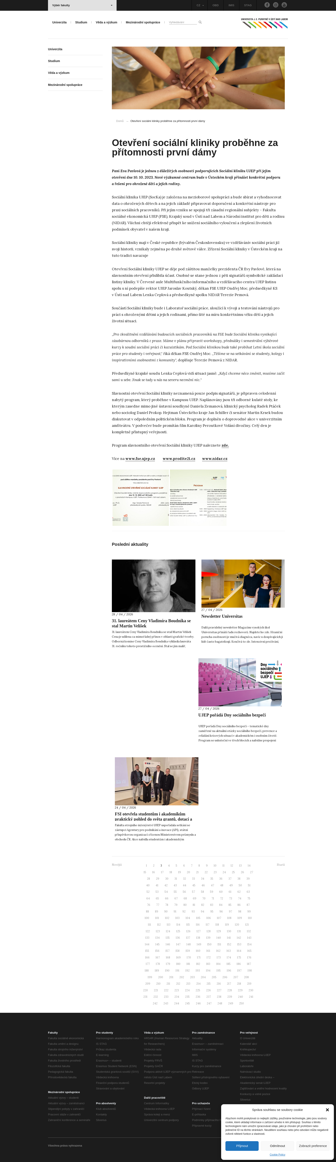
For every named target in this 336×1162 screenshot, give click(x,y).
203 (192, 977)
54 (166, 892)
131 (239, 931)
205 (214, 977)
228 (229, 990)
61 (230, 892)
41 (157, 885)
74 (239, 898)
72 (221, 898)
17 (162, 872)
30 (166, 879)
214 (198, 984)
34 (202, 879)
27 (251, 872)
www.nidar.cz (214, 458)
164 (239, 951)
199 (150, 977)
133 (147, 938)
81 (194, 905)
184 (218, 964)
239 (229, 997)
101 (157, 918)
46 (203, 885)
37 (229, 879)
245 (187, 1003)
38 (238, 879)
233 (166, 997)
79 (175, 905)
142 (239, 938)
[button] (327, 1110)
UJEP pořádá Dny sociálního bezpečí (232, 715)
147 (178, 944)
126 (188, 931)
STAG (248, 5)
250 (241, 1003)
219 (249, 984)
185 (228, 964)
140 (218, 938)
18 (171, 872)
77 (157, 905)
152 (229, 944)
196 (229, 970)
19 (179, 872)
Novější (117, 865)
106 (208, 918)
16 (153, 872)
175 (239, 957)
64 (148, 898)
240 (240, 997)
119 (227, 924)
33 (193, 879)
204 (203, 977)
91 (175, 911)
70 (204, 898)
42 (166, 885)
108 (229, 918)
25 (233, 872)
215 (209, 984)
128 (209, 931)
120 (237, 924)
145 (157, 944)
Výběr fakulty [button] (82, 5)
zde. (225, 445)
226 (208, 990)
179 (168, 964)
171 (199, 957)
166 (147, 957)
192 (187, 970)
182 (198, 964)
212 (178, 984)
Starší (281, 865)
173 (219, 957)
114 (178, 924)
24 (224, 872)
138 (198, 938)
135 (168, 938)
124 (168, 931)
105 (198, 918)
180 (178, 964)
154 (249, 944)
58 (202, 892)
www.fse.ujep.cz (140, 458)
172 (209, 957)
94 (202, 911)
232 (155, 997)
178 (158, 964)
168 (168, 957)
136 (178, 938)
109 (239, 918)
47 (212, 885)
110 (250, 918)
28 (148, 879)
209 (147, 984)
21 (197, 872)
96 (221, 911)
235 (187, 997)
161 (208, 951)
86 (239, 905)
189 (157, 970)
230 (251, 990)
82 (202, 905)
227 (219, 990)
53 (157, 892)
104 (188, 918)
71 (213, 898)
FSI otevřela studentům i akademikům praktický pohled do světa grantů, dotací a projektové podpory (153, 819)
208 (246, 977)
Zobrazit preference (313, 1146)
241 (251, 997)
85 (229, 905)
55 (175, 892)
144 (147, 944)
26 (242, 872)
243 (166, 1003)
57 (193, 892)
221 (156, 990)
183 (208, 964)
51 (249, 885)
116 (198, 924)
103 (177, 918)
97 (230, 911)
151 (219, 944)
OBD (216, 5)
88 (147, 911)
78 (166, 905)
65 (157, 898)
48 (221, 885)
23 (215, 872)
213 (188, 984)
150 (209, 944)
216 (219, 984)
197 (239, 970)
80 (185, 905)
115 (188, 924)
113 (168, 924)
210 (158, 984)
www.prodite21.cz (179, 458)
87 (248, 905)
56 (184, 892)
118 (217, 924)
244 (176, 1003)
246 (198, 1003)
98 (239, 911)
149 (199, 944)
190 (167, 970)
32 (184, 879)
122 (148, 931)
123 (158, 931)
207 (235, 977)
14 (249, 865)
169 (178, 957)
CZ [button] (200, 5)
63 (248, 892)
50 (240, 885)
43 (175, 885)
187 (249, 964)
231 (145, 997)
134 (157, 938)
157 (167, 951)
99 (249, 911)
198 (250, 970)
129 (219, 931)
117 (207, 924)
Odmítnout (277, 1146)
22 (206, 872)
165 (249, 951)
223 (176, 990)
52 (148, 892)
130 (229, 931)
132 (249, 931)
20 (188, 872)
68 (185, 898)
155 (147, 951)
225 (198, 990)
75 (248, 898)
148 (188, 944)
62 (239, 892)
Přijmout (242, 1146)
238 (219, 997)
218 (239, 984)
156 (157, 951)
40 (148, 885)
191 (177, 970)
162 (218, 951)
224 (187, 990)
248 (220, 1003)
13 (240, 865)
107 (219, 918)
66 (166, 898)
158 (178, 951)
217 (229, 984)
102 (167, 918)
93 (193, 911)
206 (224, 977)
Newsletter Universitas (222, 616)
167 (158, 957)
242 (155, 1003)
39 (248, 879)
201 (171, 977)
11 (223, 865)
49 (231, 885)
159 (188, 951)
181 (188, 964)
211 (168, 984)
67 (176, 898)
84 (220, 905)
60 (221, 892)
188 (147, 970)
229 (240, 990)
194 (208, 970)
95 (211, 911)
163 (228, 951)
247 (209, 1003)
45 (193, 885)
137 (188, 938)
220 (145, 990)
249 (230, 1003)
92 (184, 911)
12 (232, 865)
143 (249, 938)
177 (148, 964)
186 (239, 964)
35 (211, 879)
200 (160, 977)
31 (175, 879)
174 (229, 957)
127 (198, 931)
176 (249, 957)
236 (198, 997)
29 (157, 879)
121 (247, 924)
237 (208, 997)
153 (239, 944)
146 (168, 944)
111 (149, 924)
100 (147, 918)
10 (215, 865)
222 (166, 990)
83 (211, 905)
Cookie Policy (277, 1154)
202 (181, 977)
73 (230, 898)
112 (159, 924)
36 (220, 879)
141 (229, 938)
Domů (120, 121)
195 (218, 970)
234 (176, 997)
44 (184, 885)
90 (166, 911)
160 (198, 951)
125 (178, 931)
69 (194, 898)
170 (189, 957)
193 (198, 970)
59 (211, 892)
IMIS (231, 5)
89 (156, 911)
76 (148, 905)
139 (208, 938)
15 (145, 872)
